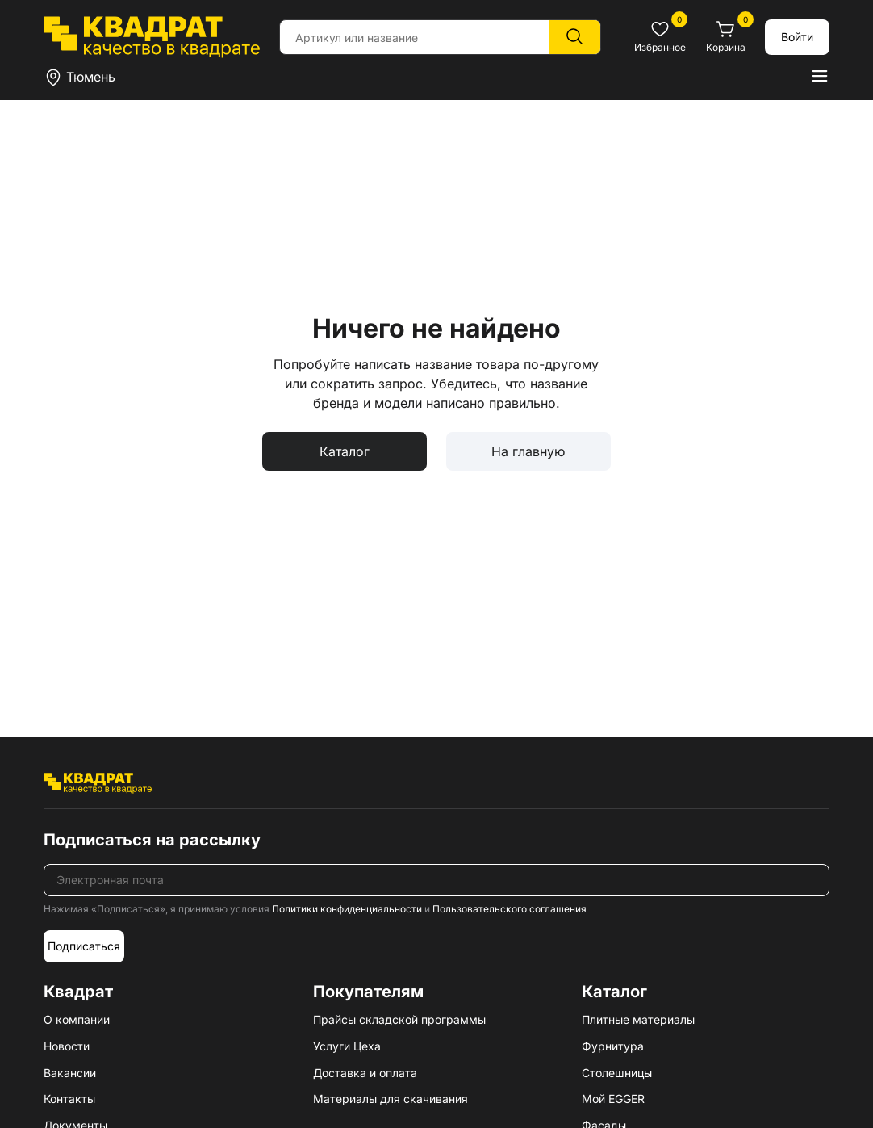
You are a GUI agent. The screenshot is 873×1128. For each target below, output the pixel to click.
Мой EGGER (613, 1098)
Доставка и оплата (365, 1073)
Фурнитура (613, 1046)
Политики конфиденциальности (347, 909)
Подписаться (84, 946)
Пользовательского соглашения (509, 909)
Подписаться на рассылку (152, 839)
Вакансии (70, 1073)
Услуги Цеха (347, 1046)
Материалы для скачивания (390, 1098)
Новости (67, 1046)
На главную (528, 451)
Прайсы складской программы (399, 1019)
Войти (797, 37)
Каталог (345, 451)
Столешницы (617, 1073)
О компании (77, 1019)
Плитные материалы (638, 1019)
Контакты (69, 1098)
